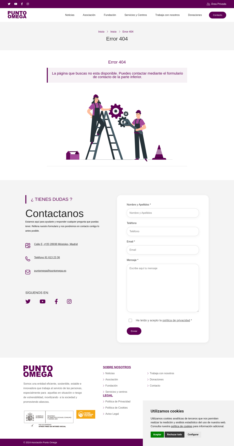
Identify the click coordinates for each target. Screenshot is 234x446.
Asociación (89, 15)
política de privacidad (176, 320)
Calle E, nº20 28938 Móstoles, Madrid (56, 244)
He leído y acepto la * (164, 320)
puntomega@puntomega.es (50, 270)
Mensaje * (132, 260)
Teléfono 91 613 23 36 (47, 257)
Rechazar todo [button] (174, 434)
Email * (131, 241)
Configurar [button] (193, 434)
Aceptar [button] (157, 434)
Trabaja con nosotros (167, 15)
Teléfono (132, 223)
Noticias (69, 15)
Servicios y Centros (135, 15)
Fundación (110, 15)
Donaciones (195, 15)
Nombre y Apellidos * (139, 204)
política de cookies (181, 426)
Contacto (217, 15)
